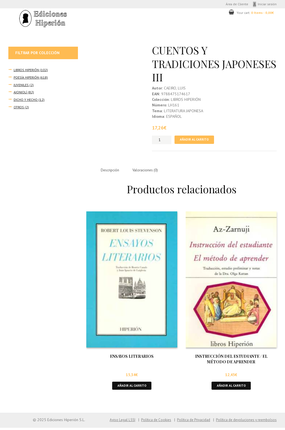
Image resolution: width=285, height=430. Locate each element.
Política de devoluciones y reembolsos (244, 422)
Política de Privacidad (188, 422)
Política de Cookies (149, 422)
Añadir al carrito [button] (132, 388)
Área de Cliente (234, 4)
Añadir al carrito (195, 141)
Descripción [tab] (110, 171)
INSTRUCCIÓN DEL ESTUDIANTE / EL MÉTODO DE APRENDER (231, 361)
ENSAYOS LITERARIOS (132, 358)
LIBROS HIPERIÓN (26, 70)
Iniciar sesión (267, 4)
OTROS (19, 107)
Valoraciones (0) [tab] (147, 171)
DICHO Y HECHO (26, 100)
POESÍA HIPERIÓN (26, 78)
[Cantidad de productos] (161, 140)
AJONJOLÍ (20, 92)
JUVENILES (21, 85)
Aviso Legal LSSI (113, 422)
